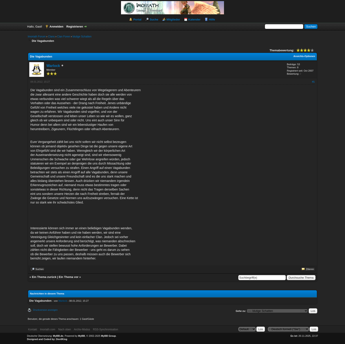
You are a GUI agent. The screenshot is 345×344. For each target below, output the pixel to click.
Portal (137, 19)
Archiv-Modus (82, 329)
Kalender (194, 19)
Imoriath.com (47, 329)
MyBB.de (58, 336)
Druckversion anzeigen (45, 310)
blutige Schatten (82, 36)
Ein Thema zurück (44, 277)
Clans (51, 36)
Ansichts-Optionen (304, 56)
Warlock (53, 66)
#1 (313, 81)
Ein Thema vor (69, 277)
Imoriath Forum (37, 36)
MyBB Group (108, 336)
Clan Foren (63, 36)
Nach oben (64, 329)
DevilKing (61, 339)
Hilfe (212, 19)
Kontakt (32, 329)
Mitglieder (173, 19)
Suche (154, 19)
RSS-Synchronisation (105, 329)
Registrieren (74, 26)
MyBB (81, 336)
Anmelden (56, 26)
